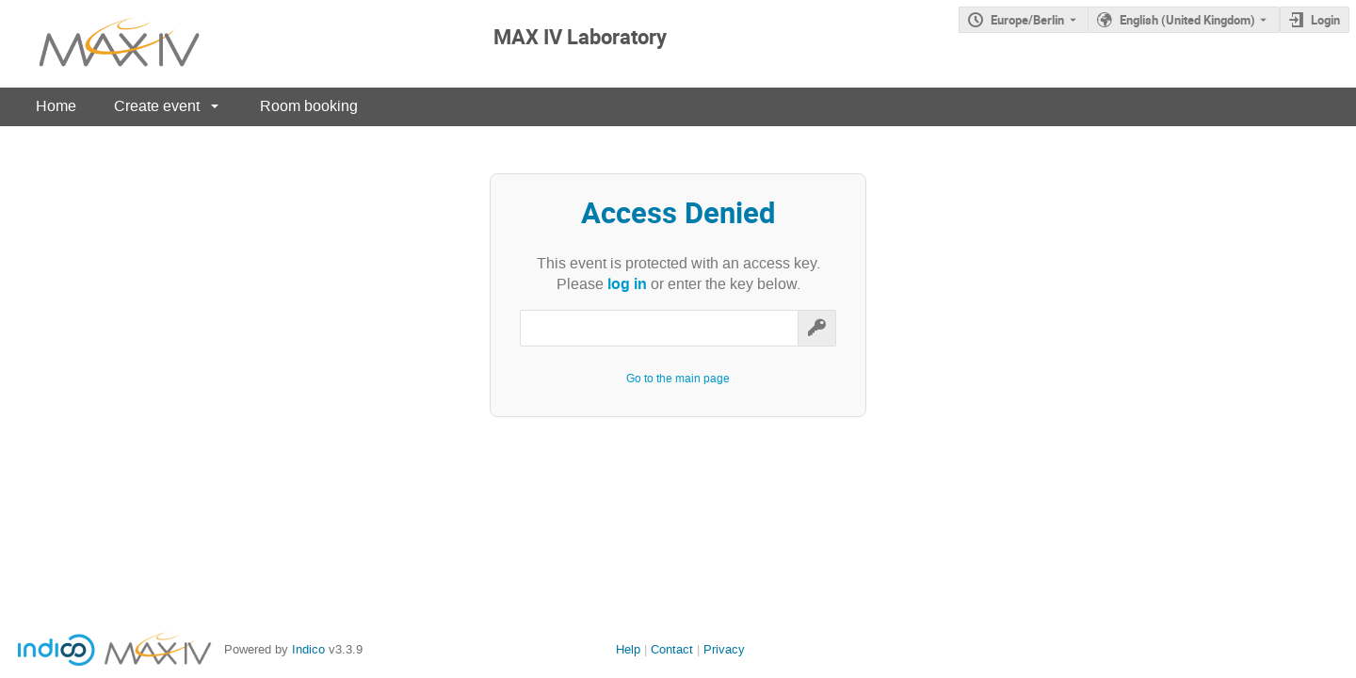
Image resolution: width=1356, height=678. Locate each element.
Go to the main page (678, 378)
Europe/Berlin (1027, 19)
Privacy (724, 649)
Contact (672, 649)
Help (628, 649)
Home (56, 106)
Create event (157, 106)
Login (1325, 19)
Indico (308, 649)
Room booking (309, 106)
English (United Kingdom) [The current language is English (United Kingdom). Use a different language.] (1187, 19)
